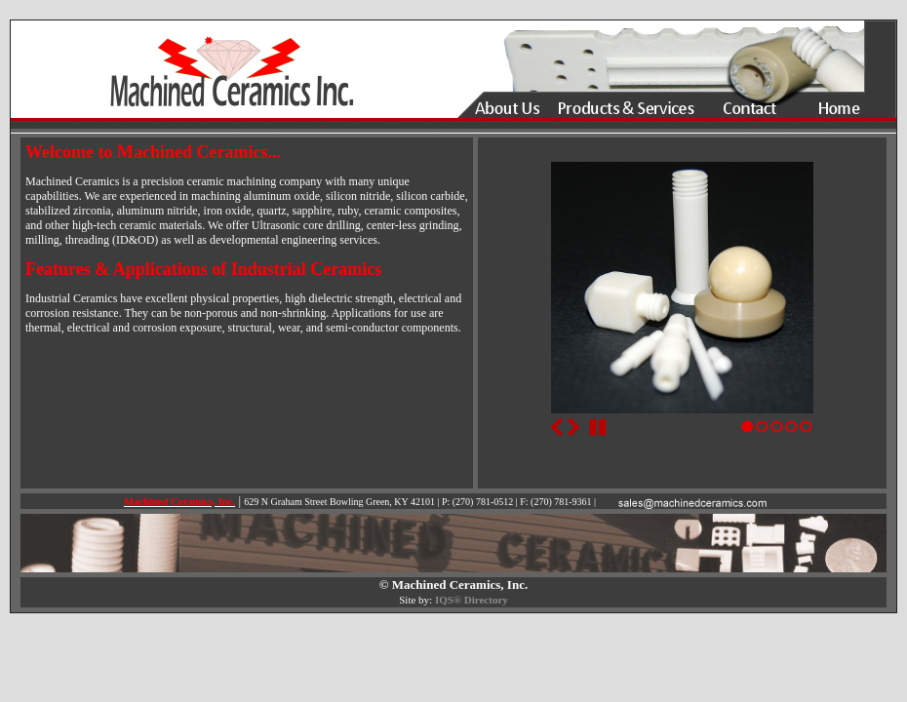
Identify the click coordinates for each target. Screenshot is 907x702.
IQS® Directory (471, 599)
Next (573, 427)
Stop (598, 427)
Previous (557, 427)
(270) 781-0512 (483, 501)
